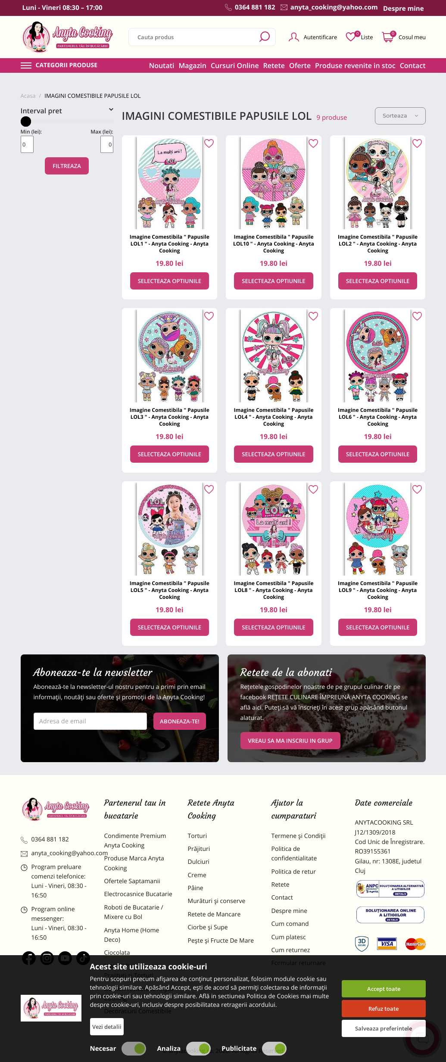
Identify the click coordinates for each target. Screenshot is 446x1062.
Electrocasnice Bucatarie (138, 894)
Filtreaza (67, 166)
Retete (274, 65)
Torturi (197, 836)
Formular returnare (298, 963)
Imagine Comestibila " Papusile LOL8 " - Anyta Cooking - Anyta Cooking (273, 590)
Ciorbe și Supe (208, 927)
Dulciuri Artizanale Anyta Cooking (138, 994)
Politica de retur (293, 872)
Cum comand (290, 924)
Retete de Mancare (214, 914)
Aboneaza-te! (180, 721)
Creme (197, 875)
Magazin (192, 65)
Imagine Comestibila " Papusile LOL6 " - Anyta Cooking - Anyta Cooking (378, 416)
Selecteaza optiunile (169, 281)
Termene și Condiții (298, 836)
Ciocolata (117, 953)
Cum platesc (288, 937)
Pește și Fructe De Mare (221, 941)
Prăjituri (199, 849)
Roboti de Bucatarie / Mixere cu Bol (133, 912)
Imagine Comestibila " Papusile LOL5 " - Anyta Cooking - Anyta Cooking (169, 590)
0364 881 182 (45, 839)
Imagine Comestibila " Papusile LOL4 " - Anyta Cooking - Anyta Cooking (273, 416)
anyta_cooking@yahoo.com (56, 853)
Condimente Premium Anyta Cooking (135, 841)
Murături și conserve (217, 901)
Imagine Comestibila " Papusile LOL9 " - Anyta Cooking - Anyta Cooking (378, 590)
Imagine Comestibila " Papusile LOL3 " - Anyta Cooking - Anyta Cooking (169, 416)
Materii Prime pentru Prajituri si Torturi (133, 971)
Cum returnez (290, 950)
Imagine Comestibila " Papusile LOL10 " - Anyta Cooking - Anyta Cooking (273, 243)
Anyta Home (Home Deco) (131, 935)
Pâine (195, 888)
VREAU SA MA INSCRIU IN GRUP (290, 740)
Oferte (300, 65)
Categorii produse (67, 65)
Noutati (162, 65)
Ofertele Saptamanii (132, 881)
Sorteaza (400, 115)
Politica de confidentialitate (294, 854)
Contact (413, 65)
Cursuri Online (235, 65)
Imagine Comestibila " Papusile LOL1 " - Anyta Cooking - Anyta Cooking (169, 243)
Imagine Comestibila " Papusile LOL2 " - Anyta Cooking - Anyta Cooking (378, 243)
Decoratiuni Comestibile (138, 1011)
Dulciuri (198, 862)
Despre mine (289, 911)
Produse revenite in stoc (355, 65)
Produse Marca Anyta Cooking (134, 863)
